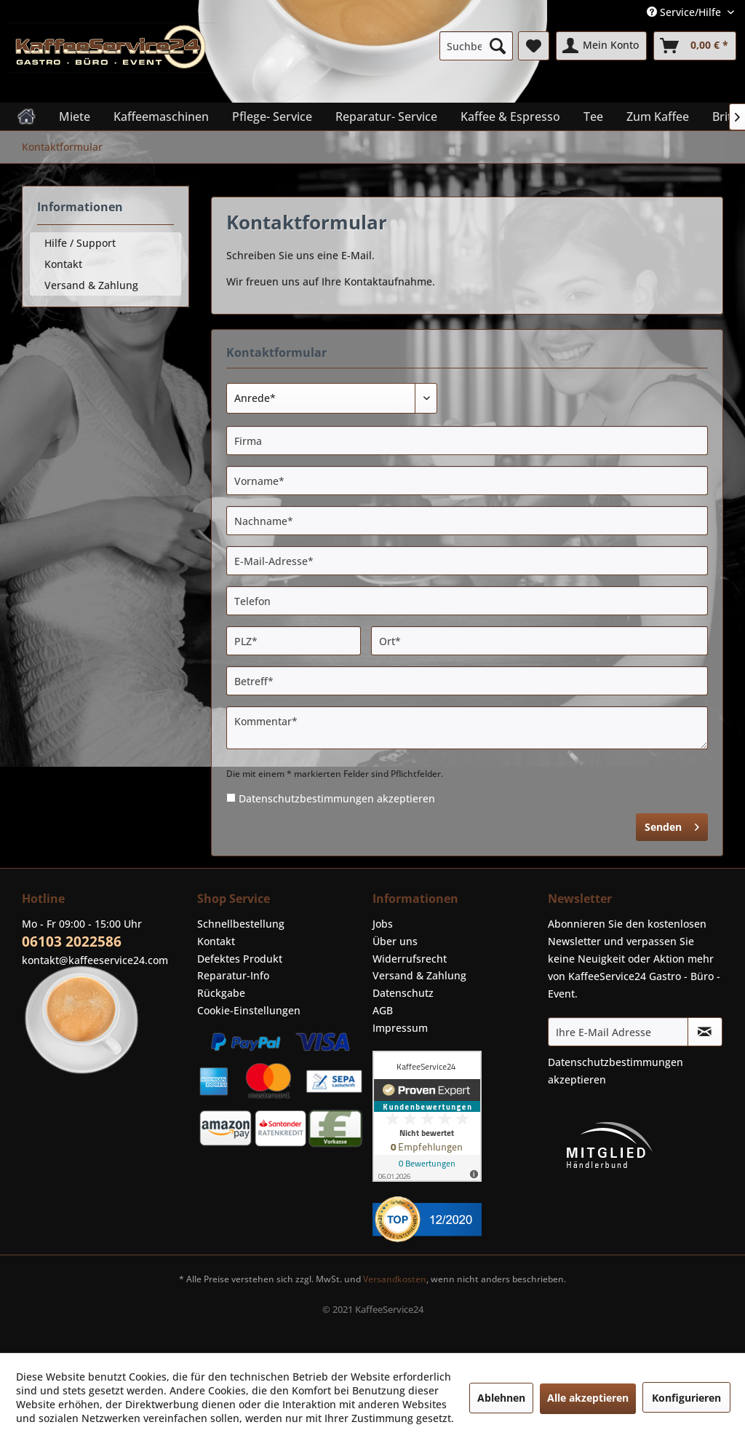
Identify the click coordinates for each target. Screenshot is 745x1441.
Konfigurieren (686, 1398)
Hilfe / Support (80, 243)
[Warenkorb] (694, 45)
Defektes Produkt (239, 959)
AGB (382, 1010)
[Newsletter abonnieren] (705, 1031)
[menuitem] (476, 45)
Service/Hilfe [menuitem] (685, 12)
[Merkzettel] (533, 45)
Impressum (400, 1028)
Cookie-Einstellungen (248, 1010)
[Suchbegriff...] (476, 45)
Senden (672, 825)
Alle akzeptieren (588, 1398)
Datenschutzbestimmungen (306, 798)
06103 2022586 (71, 941)
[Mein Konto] (601, 45)
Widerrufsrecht (409, 959)
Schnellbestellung (240, 924)
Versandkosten (394, 1279)
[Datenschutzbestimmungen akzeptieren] (231, 797)
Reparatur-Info (233, 975)
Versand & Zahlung (91, 285)
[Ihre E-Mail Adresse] (618, 1031)
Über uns (395, 941)
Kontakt (63, 264)
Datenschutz (403, 993)
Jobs (382, 924)
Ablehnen (501, 1398)
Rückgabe (221, 993)
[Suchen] (497, 45)
